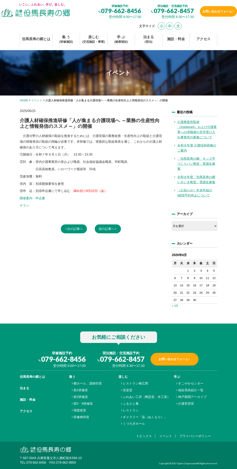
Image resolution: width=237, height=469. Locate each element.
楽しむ (93, 39)
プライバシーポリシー (195, 436)
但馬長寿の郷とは (36, 39)
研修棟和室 (81, 417)
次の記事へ (75, 229)
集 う (66, 39)
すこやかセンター (190, 383)
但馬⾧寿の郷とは (32, 376)
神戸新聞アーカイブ (192, 397)
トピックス (144, 436)
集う (72, 376)
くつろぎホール (134, 423)
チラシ (24, 205)
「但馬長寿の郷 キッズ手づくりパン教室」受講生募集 (196, 163)
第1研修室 (80, 390)
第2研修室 (80, 397)
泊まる (148, 39)
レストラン (131, 410)
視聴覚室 (79, 410)
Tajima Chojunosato (187, 463)
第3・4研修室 (83, 403)
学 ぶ (121, 39)
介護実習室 (186, 403)
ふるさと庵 (131, 403)
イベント (165, 436)
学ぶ (177, 376)
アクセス (203, 39)
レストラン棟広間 (135, 383)
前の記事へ (107, 229)
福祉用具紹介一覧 (190, 390)
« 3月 (175, 305)
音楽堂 (127, 390)
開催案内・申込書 (32, 198)
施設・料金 (176, 39)
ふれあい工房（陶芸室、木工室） (146, 397)
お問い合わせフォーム (216, 11)
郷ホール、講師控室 (87, 383)
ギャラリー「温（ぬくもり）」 (145, 417)
